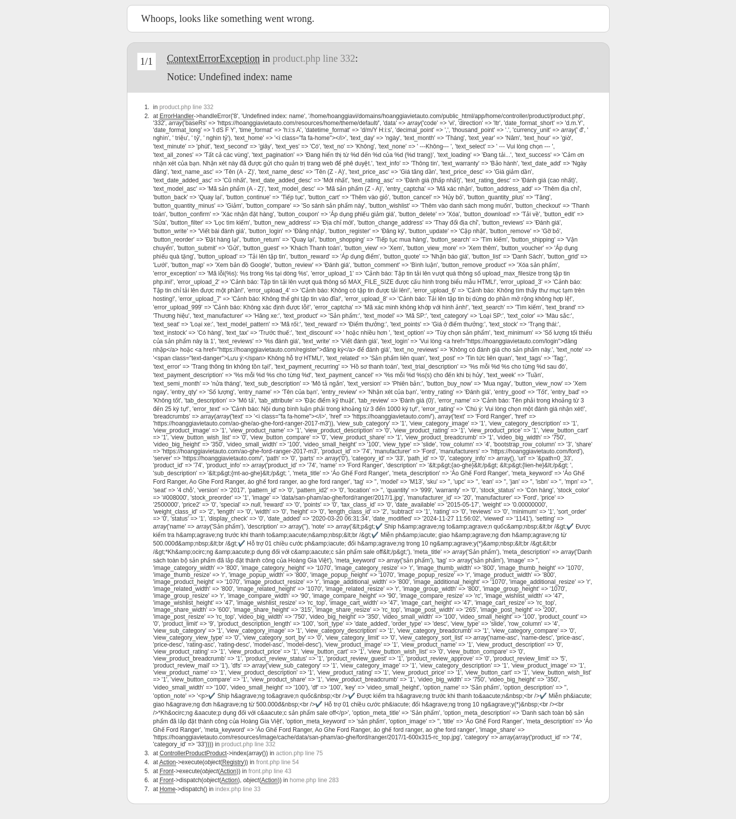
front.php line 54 (277, 762)
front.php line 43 (269, 771)
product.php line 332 (314, 58)
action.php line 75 (299, 753)
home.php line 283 (314, 780)
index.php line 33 (238, 789)
